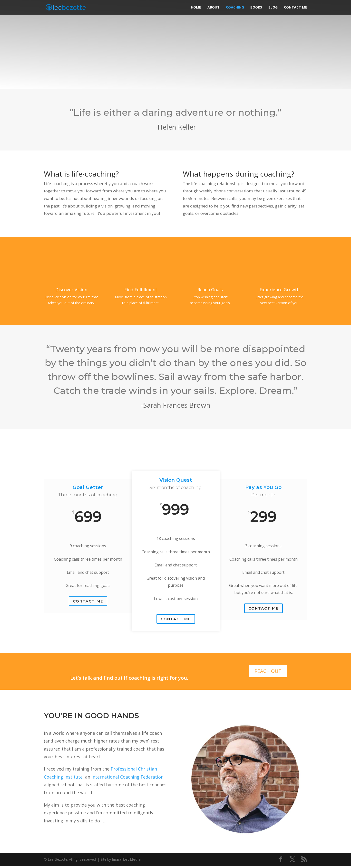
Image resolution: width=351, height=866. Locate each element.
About (213, 7)
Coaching (235, 7)
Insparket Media (126, 859)
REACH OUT (268, 671)
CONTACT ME (88, 601)
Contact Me (295, 7)
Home (196, 7)
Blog (273, 7)
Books (256, 7)
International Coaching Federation (127, 777)
